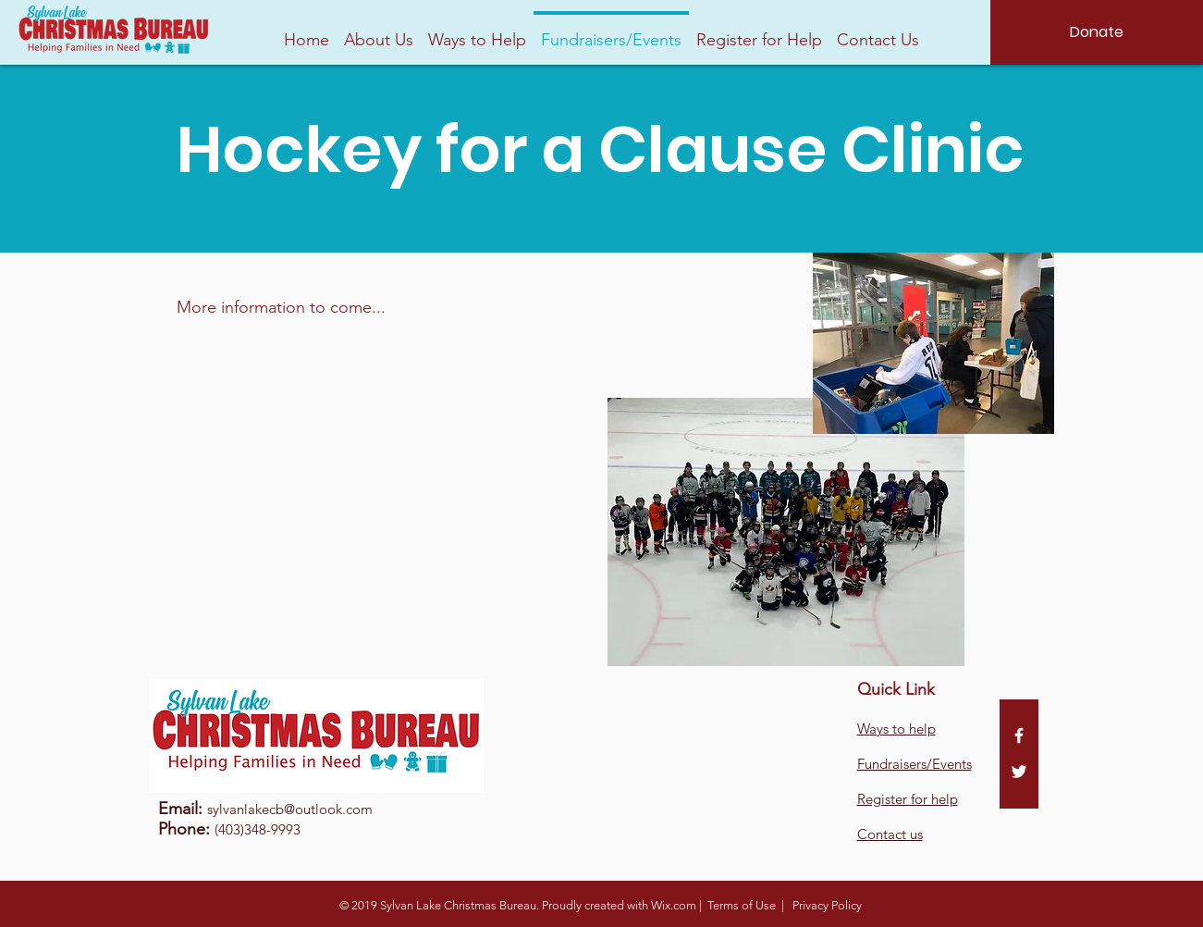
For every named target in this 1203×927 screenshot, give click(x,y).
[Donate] (1096, 32)
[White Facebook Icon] (1019, 735)
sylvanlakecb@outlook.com (290, 809)
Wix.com (673, 905)
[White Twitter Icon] (1019, 771)
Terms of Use (741, 905)
